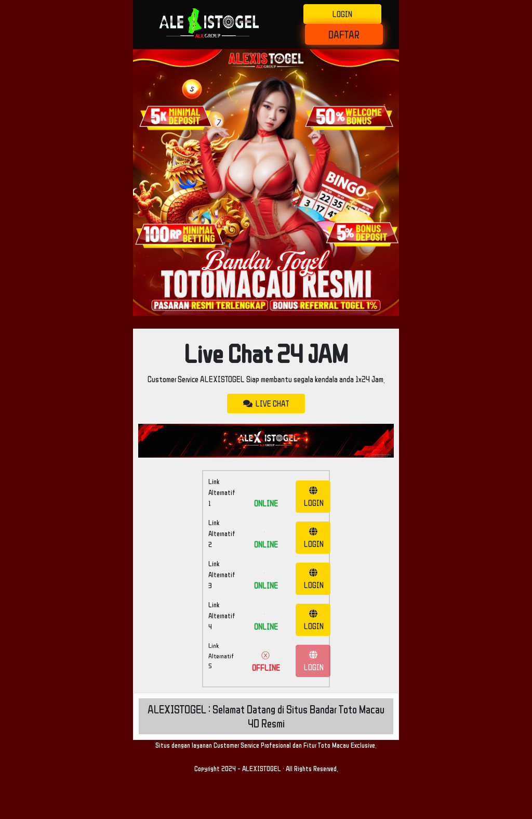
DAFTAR (344, 34)
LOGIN (342, 14)
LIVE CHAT (266, 403)
